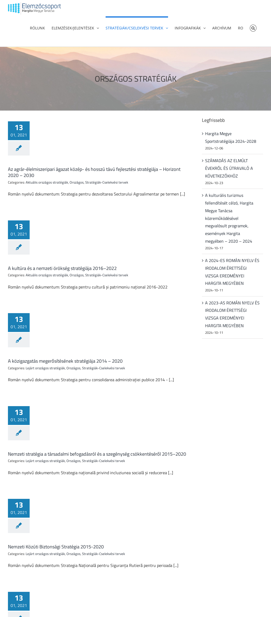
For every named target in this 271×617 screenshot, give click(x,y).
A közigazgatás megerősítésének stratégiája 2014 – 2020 (65, 361)
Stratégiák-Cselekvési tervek (106, 182)
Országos (77, 182)
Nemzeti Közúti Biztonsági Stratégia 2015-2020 (56, 546)
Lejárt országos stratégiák (45, 368)
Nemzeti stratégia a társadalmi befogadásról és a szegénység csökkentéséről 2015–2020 (97, 454)
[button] (253, 27)
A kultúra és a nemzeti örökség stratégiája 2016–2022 (62, 268)
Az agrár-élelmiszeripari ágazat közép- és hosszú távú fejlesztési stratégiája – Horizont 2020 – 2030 (94, 172)
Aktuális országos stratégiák (47, 182)
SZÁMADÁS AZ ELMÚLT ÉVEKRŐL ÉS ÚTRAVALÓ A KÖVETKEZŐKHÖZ (229, 168)
